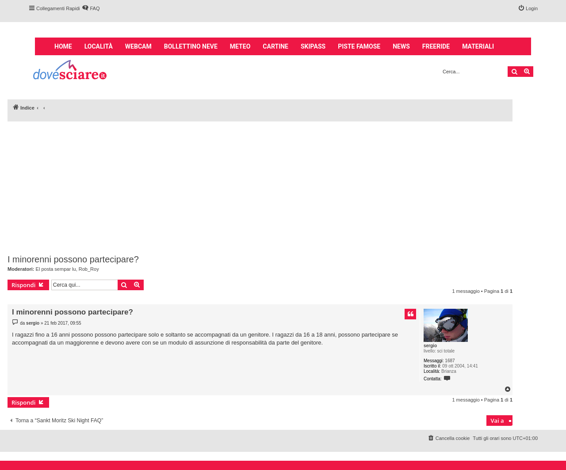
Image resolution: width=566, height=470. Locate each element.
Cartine (275, 46)
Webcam (138, 46)
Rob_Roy (89, 269)
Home (63, 46)
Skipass (313, 46)
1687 (450, 360)
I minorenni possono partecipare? (73, 259)
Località (98, 46)
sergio (430, 345)
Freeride (436, 46)
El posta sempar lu (56, 269)
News (401, 46)
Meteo (240, 46)
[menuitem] (90, 8)
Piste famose (359, 46)
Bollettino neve (191, 46)
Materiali (478, 46)
